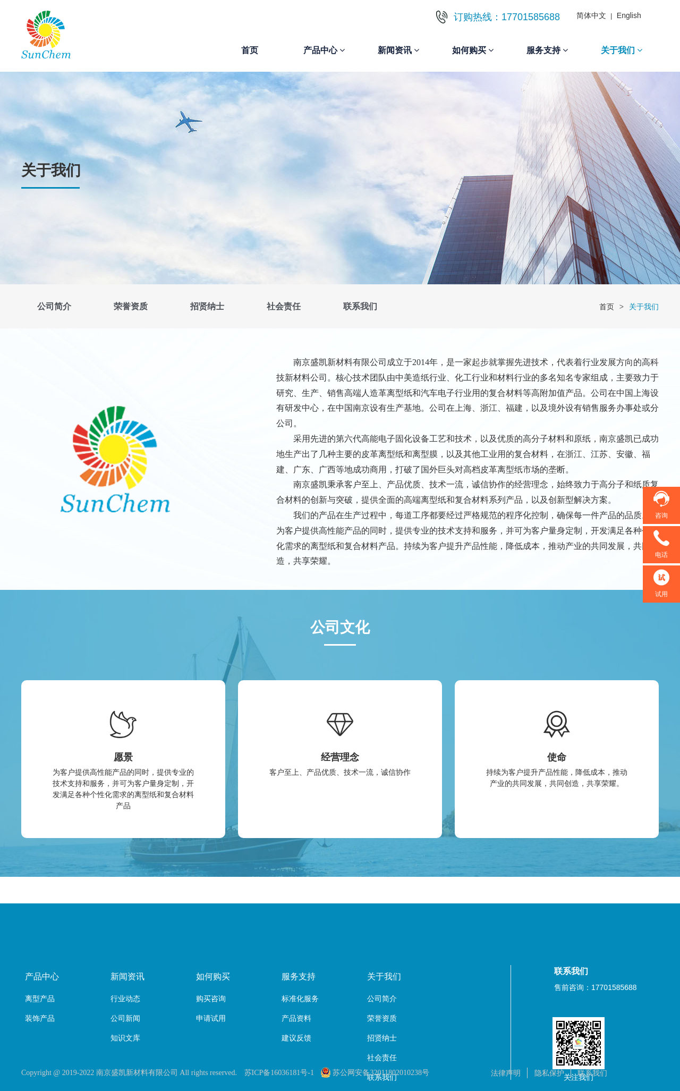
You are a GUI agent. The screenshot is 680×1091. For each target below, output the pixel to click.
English (629, 15)
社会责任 (284, 306)
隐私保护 (549, 1073)
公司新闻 (125, 1018)
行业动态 (125, 998)
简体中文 (591, 15)
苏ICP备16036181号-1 (279, 1073)
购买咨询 (211, 998)
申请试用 (211, 1018)
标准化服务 (300, 998)
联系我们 (360, 306)
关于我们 (621, 50)
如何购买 (473, 50)
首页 (249, 50)
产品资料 (296, 1018)
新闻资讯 (398, 50)
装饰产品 (40, 1018)
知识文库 (125, 1038)
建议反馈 (296, 1038)
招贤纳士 (207, 306)
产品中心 (324, 50)
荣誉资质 (131, 306)
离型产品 (40, 998)
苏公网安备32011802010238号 (375, 1073)
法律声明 (506, 1073)
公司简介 (54, 306)
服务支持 (547, 50)
